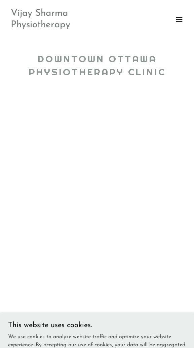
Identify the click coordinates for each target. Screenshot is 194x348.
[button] (179, 19)
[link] (70, 26)
